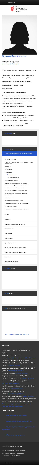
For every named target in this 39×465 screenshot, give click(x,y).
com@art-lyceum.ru (21, 373)
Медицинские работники (13, 177)
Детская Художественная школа (15, 224)
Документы (8, 166)
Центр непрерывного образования (15, 252)
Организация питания (11, 206)
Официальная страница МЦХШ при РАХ (19, 421)
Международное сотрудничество (14, 200)
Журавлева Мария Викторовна (14, 56)
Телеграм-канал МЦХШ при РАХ (16, 415)
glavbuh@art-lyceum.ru (15, 394)
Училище (7, 219)
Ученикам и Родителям (8, 453)
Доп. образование (10, 243)
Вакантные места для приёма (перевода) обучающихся (16, 194)
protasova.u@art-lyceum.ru (10, 383)
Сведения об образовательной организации (18, 154)
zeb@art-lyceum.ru (16, 388)
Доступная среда (9, 198)
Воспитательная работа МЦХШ (11, 456)
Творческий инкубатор (12, 262)
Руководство (8, 172)
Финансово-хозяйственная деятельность (16, 190)
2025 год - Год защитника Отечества (17, 334)
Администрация (11, 175)
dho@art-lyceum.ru (14, 365)
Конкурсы (8, 257)
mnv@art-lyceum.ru (29, 358)
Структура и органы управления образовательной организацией (19, 162)
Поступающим (9, 229)
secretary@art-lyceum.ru (14, 358)
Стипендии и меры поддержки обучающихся (17, 203)
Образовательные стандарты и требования (17, 209)
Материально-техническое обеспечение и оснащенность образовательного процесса (17, 184)
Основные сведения (10, 159)
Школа (7, 215)
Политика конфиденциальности (12, 404)
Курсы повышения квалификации (15, 247)
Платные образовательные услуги (14, 188)
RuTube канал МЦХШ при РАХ (13, 435)
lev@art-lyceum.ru (28, 378)
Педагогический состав (11, 180)
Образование (8, 169)
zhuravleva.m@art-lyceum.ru (10, 64)
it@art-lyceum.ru (28, 396)
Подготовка (8, 233)
